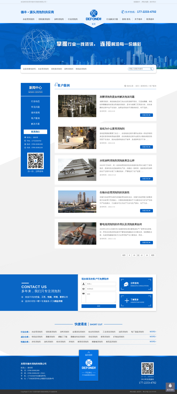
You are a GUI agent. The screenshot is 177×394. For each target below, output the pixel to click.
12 (142, 255)
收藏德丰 (137, 2)
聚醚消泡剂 (50, 337)
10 (134, 255)
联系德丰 (150, 19)
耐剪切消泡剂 (83, 342)
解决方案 (35, 124)
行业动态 (35, 101)
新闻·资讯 (126, 19)
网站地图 (145, 2)
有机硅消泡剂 (81, 69)
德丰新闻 (35, 112)
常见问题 (35, 107)
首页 (137, 86)
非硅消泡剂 (93, 337)
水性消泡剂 (36, 342)
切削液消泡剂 (44, 19)
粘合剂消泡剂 (93, 332)
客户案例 (35, 118)
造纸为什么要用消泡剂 (112, 128)
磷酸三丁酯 (62, 337)
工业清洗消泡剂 (109, 332)
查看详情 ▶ (146, 115)
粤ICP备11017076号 (149, 392)
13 (147, 255)
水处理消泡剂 (28, 19)
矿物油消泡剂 (118, 337)
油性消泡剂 (48, 342)
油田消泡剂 (123, 332)
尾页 (152, 255)
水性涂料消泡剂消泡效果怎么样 (117, 160)
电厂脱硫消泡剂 (137, 332)
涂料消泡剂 (59, 19)
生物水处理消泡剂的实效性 (114, 192)
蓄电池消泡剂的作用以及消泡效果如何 (121, 224)
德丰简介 (153, 2)
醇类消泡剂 (105, 337)
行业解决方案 (112, 19)
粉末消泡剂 (60, 342)
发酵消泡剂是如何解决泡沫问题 (117, 96)
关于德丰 (138, 19)
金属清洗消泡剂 (78, 332)
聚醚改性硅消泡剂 (78, 337)
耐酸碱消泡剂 (97, 342)
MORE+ (153, 332)
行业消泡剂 (73, 19)
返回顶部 (170, 390)
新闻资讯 (144, 86)
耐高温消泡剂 (111, 342)
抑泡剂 (71, 342)
